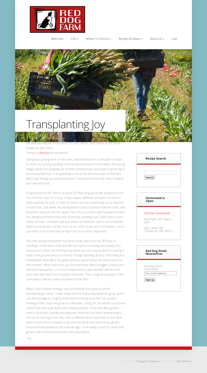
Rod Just (44, 153)
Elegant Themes (148, 361)
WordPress (184, 361)
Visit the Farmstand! (157, 213)
